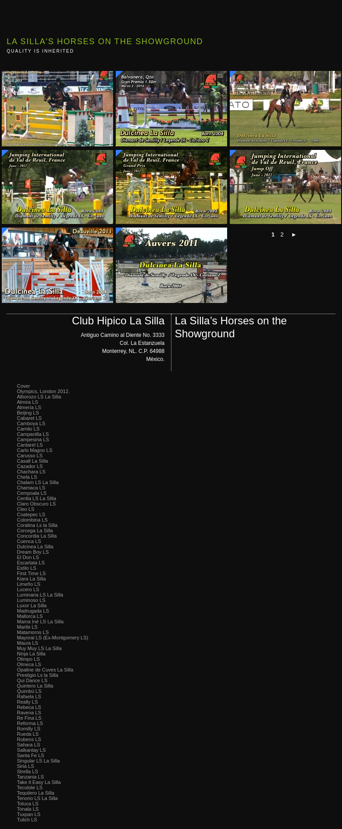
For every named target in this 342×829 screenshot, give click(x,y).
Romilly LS (29, 728)
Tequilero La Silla (35, 793)
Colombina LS (32, 519)
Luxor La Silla (32, 605)
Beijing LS (28, 412)
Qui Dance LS (32, 680)
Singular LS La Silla (38, 760)
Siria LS (25, 766)
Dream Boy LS (33, 552)
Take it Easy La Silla (39, 782)
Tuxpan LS (29, 814)
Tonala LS (28, 809)
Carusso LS (29, 455)
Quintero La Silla (35, 685)
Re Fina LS (29, 718)
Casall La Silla (32, 461)
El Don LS (28, 557)
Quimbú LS (29, 691)
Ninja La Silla (31, 653)
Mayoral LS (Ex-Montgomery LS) (52, 637)
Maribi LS (27, 627)
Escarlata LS (31, 562)
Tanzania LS (30, 776)
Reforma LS (30, 723)
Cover (23, 386)
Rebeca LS (29, 707)
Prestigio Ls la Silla (37, 675)
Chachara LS (31, 471)
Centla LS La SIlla (36, 498)
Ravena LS (29, 712)
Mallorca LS (30, 616)
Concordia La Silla (37, 536)
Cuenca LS (29, 541)
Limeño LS (29, 584)
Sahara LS (28, 744)
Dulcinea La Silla (35, 546)
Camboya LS (31, 423)
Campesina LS (33, 439)
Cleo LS (25, 509)
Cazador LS (30, 466)
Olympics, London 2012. (43, 391)
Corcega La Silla (35, 530)
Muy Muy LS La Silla (39, 648)
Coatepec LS (31, 514)
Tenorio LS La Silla (37, 798)
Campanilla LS (33, 434)
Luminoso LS (31, 600)
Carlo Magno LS (35, 450)
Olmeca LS (29, 664)
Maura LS (27, 643)
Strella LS (27, 771)
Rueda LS (28, 734)
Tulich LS (27, 819)
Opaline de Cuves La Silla (45, 669)
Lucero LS (28, 589)
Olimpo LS (28, 659)
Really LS (27, 702)
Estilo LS (26, 568)
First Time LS (31, 573)
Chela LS (27, 477)
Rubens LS (29, 739)
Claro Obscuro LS (36, 503)
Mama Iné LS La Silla (40, 621)
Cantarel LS (30, 445)
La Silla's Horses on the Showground (105, 41)
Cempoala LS (32, 493)
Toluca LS (27, 803)
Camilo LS (28, 428)
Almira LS (27, 402)
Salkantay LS (31, 750)
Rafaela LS (29, 696)
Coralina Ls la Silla (37, 525)
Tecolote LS (29, 787)
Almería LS (29, 407)
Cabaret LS (29, 418)
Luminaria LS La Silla (40, 594)
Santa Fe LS (30, 755)
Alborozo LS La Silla (39, 396)
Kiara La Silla (31, 578)
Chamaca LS (31, 487)
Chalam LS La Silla (38, 482)
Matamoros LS (33, 632)
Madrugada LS (33, 610)
